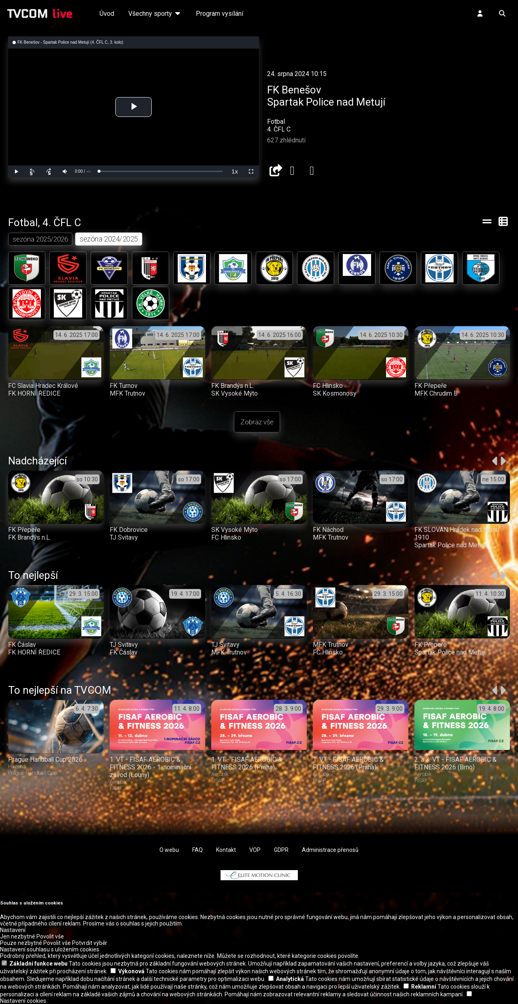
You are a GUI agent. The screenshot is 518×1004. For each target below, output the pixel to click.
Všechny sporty (155, 13)
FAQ (197, 850)
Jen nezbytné (17, 936)
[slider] (161, 171)
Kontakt (226, 850)
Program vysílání (219, 13)
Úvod (107, 13)
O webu (169, 850)
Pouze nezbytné (21, 943)
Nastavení (12, 930)
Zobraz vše (257, 422)
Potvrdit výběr (89, 943)
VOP (255, 850)
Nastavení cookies (23, 1001)
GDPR (281, 850)
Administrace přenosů (330, 850)
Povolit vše (50, 936)
